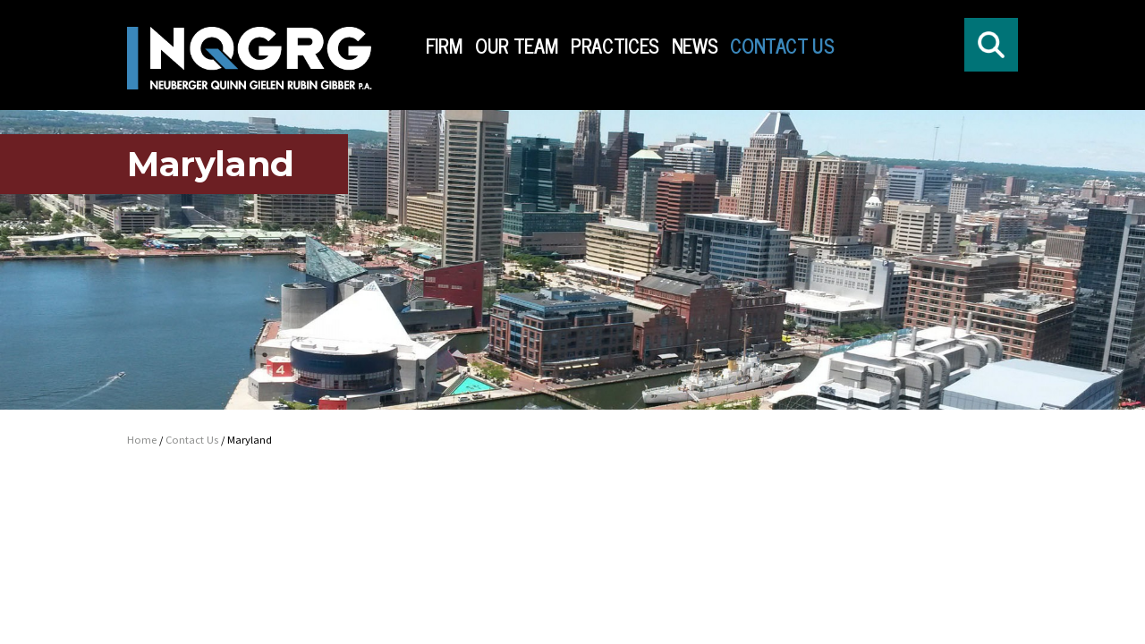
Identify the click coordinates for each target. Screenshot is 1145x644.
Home (142, 439)
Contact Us (782, 45)
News (695, 45)
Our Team (516, 45)
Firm (444, 45)
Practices (615, 45)
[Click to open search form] (991, 45)
